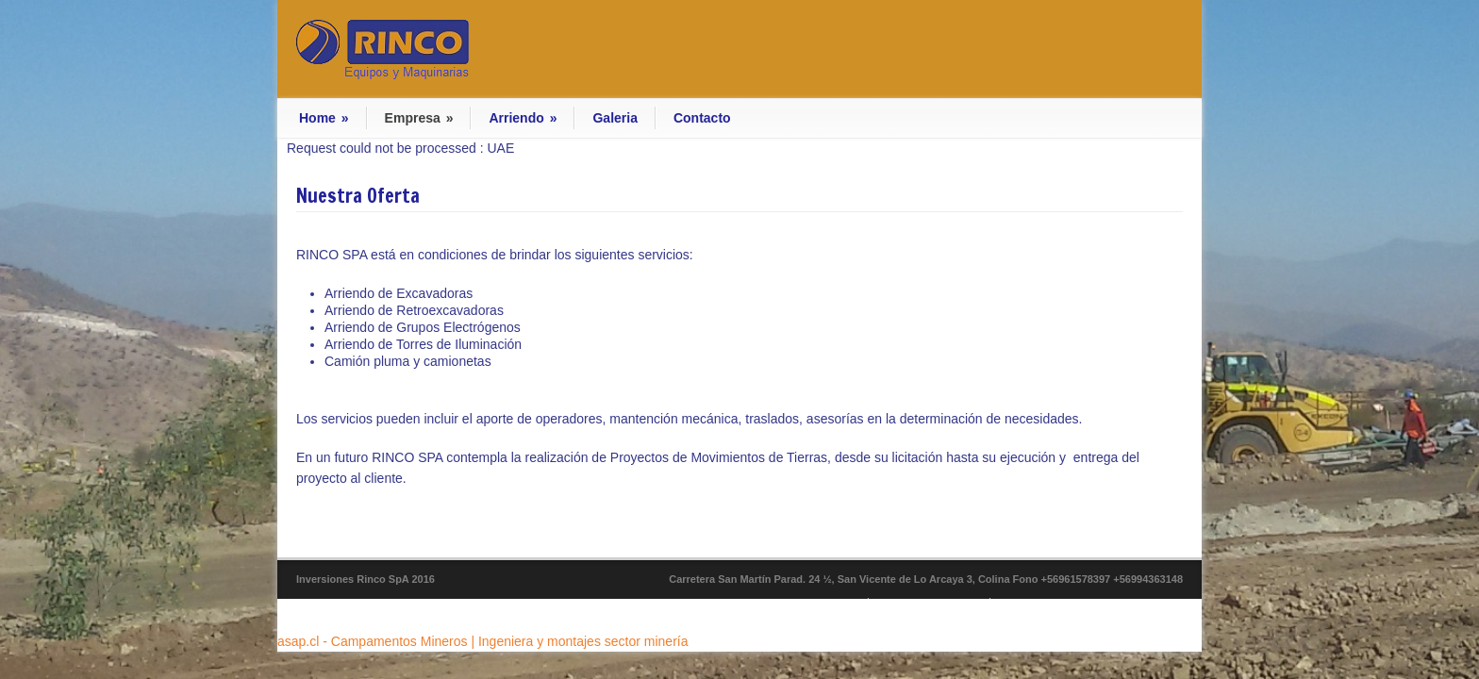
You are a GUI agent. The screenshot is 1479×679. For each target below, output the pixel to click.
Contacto (702, 117)
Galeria (614, 117)
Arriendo (523, 117)
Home (324, 117)
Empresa (419, 117)
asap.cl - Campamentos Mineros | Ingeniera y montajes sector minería (483, 641)
